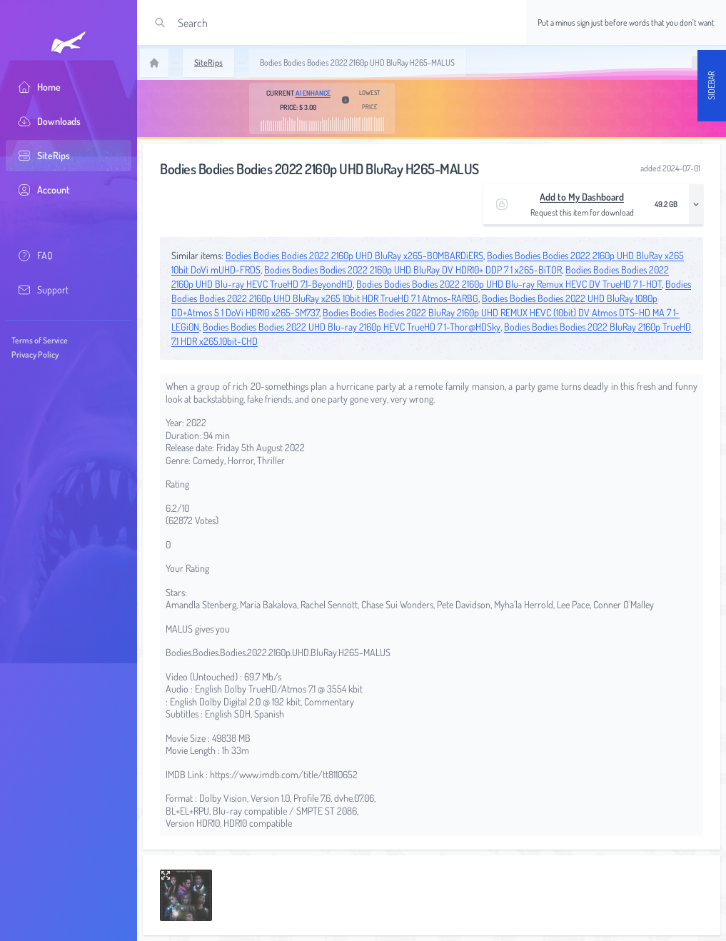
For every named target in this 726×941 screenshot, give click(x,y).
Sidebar (711, 85)
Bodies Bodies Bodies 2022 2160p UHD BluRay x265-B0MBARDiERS (354, 255)
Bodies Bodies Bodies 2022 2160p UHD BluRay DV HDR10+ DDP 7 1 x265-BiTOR (413, 269)
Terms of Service (39, 340)
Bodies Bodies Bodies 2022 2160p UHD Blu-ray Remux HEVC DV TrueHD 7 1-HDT (509, 284)
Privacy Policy (35, 354)
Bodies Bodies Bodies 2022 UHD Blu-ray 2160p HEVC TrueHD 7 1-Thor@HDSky (351, 327)
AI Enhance (313, 93)
